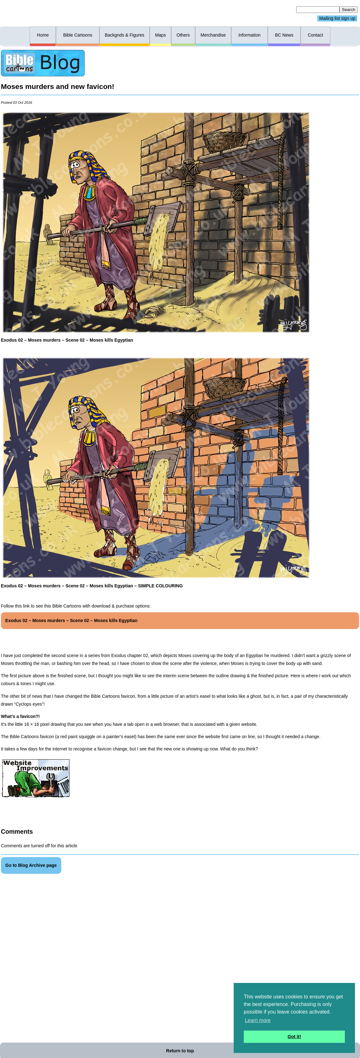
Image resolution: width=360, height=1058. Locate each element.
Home (43, 35)
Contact (315, 35)
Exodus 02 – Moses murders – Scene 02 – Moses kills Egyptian (71, 620)
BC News (284, 35)
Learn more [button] (258, 1020)
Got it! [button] (294, 1036)
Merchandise (213, 35)
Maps (160, 35)
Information (249, 35)
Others (183, 35)
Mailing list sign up (337, 18)
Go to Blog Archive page (31, 865)
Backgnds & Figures (124, 35)
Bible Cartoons (77, 35)
